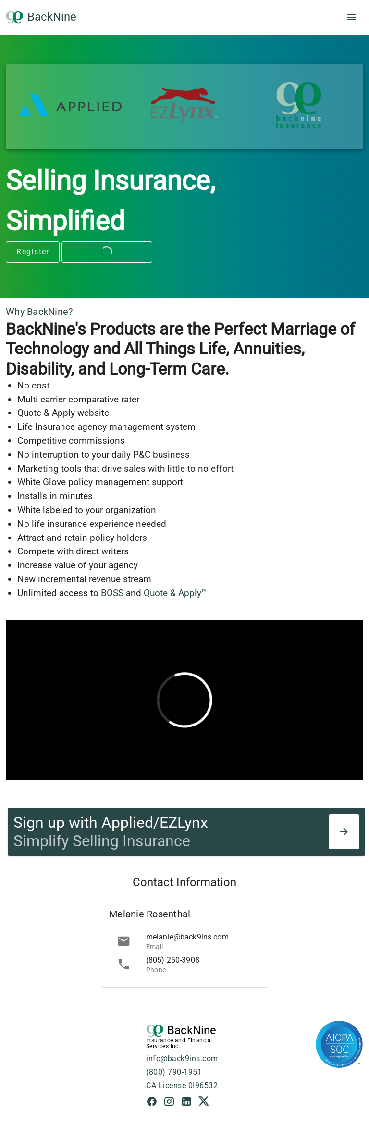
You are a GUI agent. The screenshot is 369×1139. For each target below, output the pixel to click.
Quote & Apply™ (175, 593)
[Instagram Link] (172, 1102)
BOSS (112, 593)
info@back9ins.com (182, 1058)
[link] (184, 940)
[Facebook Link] (154, 1102)
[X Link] (203, 1102)
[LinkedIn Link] (189, 1102)
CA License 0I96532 (182, 1085)
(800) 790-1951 (174, 1071)
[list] (184, 952)
